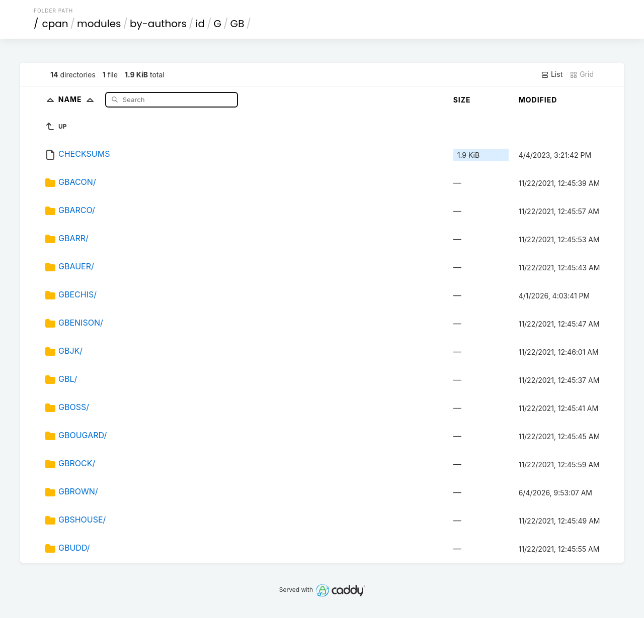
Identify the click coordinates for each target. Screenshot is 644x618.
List (551, 74)
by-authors (158, 24)
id (200, 24)
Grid (582, 74)
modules (99, 24)
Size (462, 99)
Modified (538, 99)
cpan (55, 24)
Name (78, 99)
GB (237, 24)
